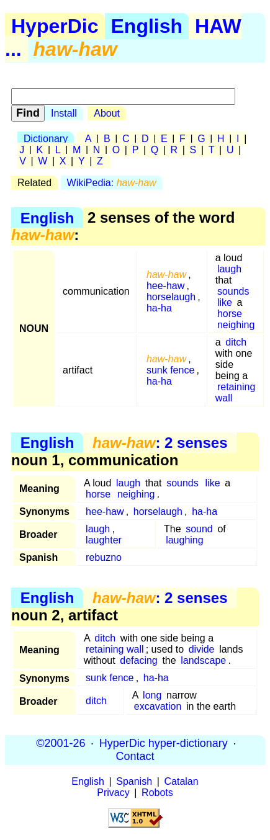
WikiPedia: (111, 182)
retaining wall (235, 392)
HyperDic (55, 26)
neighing (236, 324)
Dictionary (46, 138)
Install (64, 113)
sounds (233, 291)
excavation (158, 706)
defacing (139, 660)
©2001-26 (60, 743)
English (147, 26)
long (152, 695)
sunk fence (170, 370)
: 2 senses (159, 442)
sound (199, 529)
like (224, 302)
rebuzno (104, 557)
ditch (235, 342)
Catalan (181, 781)
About (107, 113)
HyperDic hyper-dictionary (163, 743)
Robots (157, 792)
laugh (229, 269)
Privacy (113, 792)
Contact (134, 756)
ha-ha (159, 308)
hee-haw (165, 285)
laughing (185, 540)
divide (202, 649)
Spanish (134, 781)
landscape (203, 660)
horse (229, 313)
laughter (104, 540)
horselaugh (171, 297)
